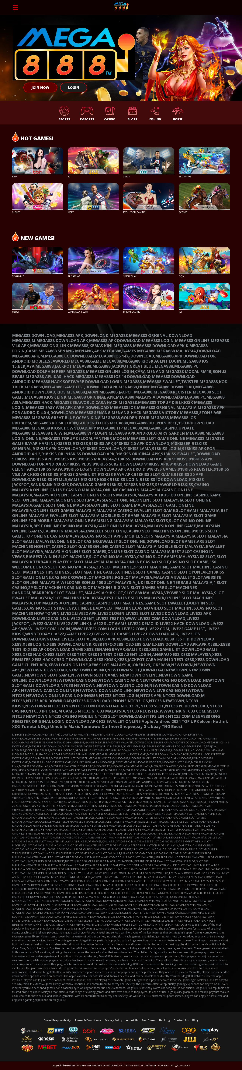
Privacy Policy (113, 1020)
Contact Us (181, 1020)
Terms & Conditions (88, 1020)
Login (73, 87)
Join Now (40, 87)
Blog (195, 1020)
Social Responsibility (57, 1020)
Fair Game (148, 1020)
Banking (164, 1020)
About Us (132, 1020)
